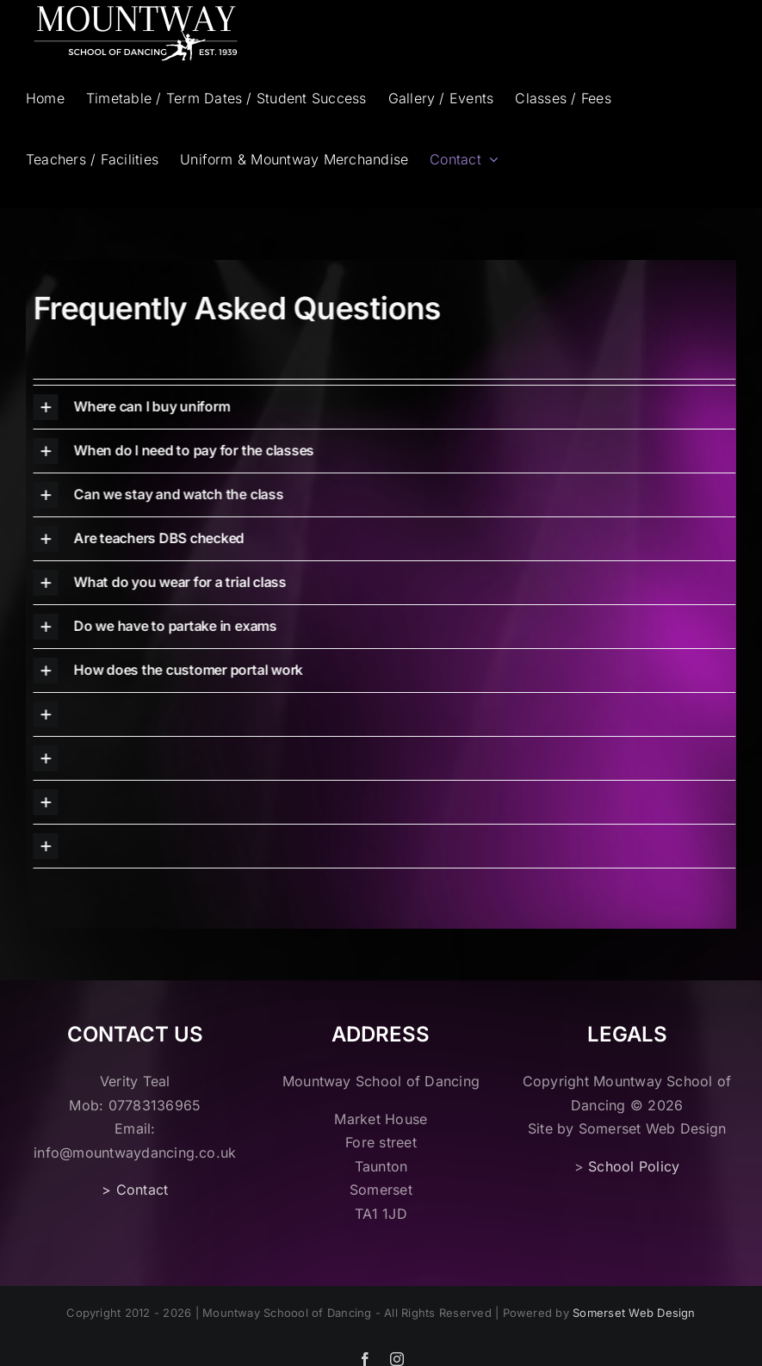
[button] (379, 407)
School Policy (633, 1166)
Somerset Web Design (634, 1313)
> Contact (135, 1189)
